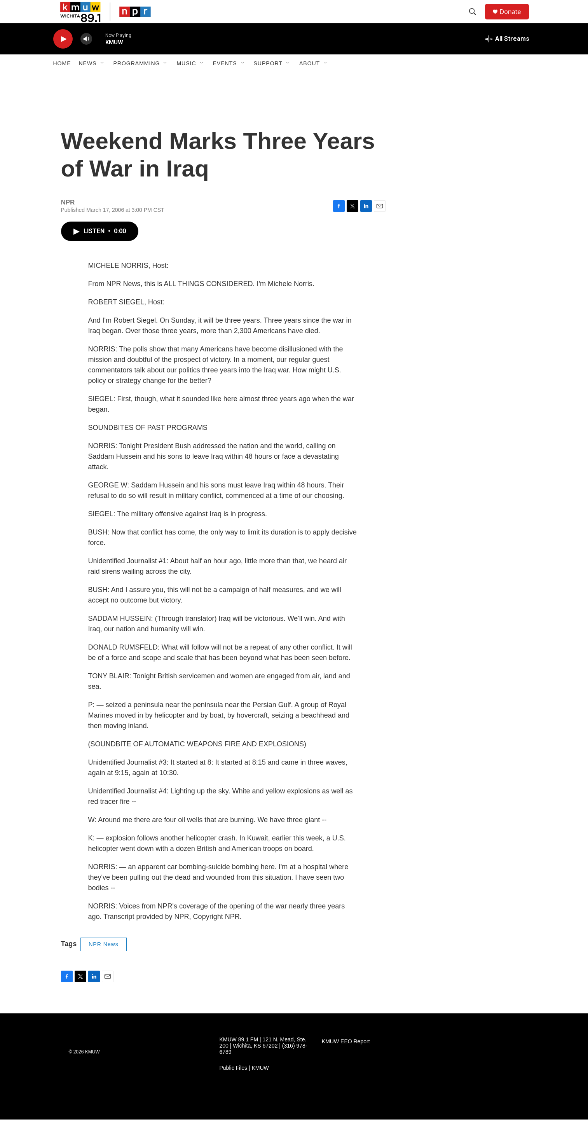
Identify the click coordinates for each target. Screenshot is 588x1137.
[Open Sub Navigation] (102, 81)
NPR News (103, 962)
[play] (63, 56)
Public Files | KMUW (244, 1085)
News (88, 81)
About (309, 81)
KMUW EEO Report (346, 1059)
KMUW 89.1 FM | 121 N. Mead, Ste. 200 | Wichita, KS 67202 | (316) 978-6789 (263, 1063)
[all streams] (507, 56)
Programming (136, 81)
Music (186, 81)
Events (225, 81)
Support (268, 81)
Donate (515, 20)
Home (62, 81)
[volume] (86, 56)
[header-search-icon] (476, 20)
